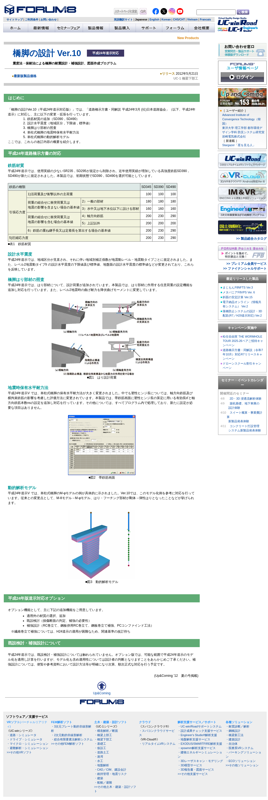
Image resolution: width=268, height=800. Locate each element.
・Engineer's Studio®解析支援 (197, 735)
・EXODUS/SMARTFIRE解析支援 (200, 743)
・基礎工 (100, 743)
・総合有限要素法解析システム (72, 739)
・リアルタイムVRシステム (157, 743)
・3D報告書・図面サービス (196, 769)
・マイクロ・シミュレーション (27, 743)
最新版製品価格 (25, 76)
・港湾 (98, 756)
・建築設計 (233, 739)
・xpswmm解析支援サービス (197, 748)
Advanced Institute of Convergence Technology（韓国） (241, 119)
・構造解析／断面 (106, 730)
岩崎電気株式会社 (234, 136)
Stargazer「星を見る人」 (238, 145)
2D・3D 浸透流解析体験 (246, 398)
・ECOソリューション (241, 761)
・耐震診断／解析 (237, 726)
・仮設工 (100, 748)
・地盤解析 (101, 765)
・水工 (98, 761)
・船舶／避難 (103, 782)
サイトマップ (14, 19)
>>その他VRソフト (19, 752)
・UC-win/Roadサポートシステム (199, 726)
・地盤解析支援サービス (194, 739)
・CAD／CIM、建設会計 (110, 769)
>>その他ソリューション (242, 765)
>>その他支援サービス (193, 773)
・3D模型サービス (190, 765)
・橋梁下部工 (103, 739)
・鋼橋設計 (233, 730)
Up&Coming (102, 691)
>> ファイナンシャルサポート (245, 268)
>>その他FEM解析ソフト (67, 743)
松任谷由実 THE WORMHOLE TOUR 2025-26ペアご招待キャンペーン (243, 341)
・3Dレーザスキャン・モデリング (200, 761)
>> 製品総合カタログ (251, 239)
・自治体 (232, 743)
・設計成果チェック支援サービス (200, 730)
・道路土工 (101, 752)
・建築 (98, 778)
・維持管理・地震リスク (110, 773)
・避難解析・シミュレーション (27, 748)
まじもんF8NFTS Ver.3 (238, 287)
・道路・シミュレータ (21, 735)
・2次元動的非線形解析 (66, 735)
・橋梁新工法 (234, 735)
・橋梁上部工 (103, 735)
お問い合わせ (48, 19)
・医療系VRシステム (239, 748)
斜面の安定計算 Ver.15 (237, 297)
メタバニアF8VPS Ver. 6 (239, 292)
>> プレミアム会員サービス (246, 264)
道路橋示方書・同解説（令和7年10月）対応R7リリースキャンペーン (243, 354)
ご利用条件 (31, 19)
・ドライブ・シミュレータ (24, 739)
